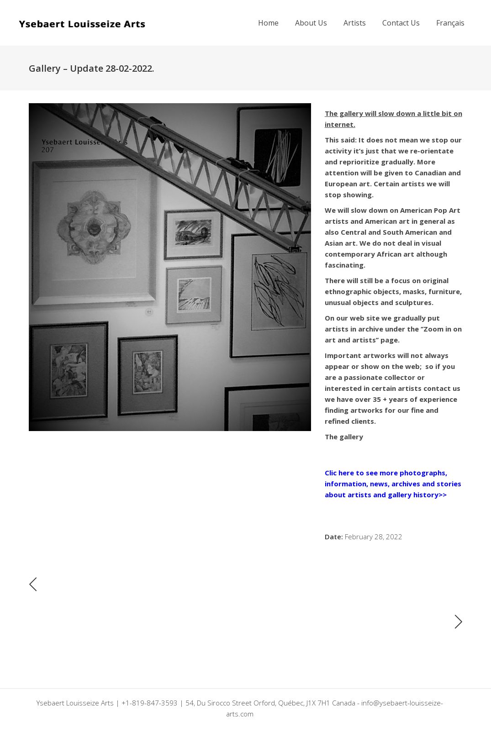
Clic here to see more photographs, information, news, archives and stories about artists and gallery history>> (393, 483)
